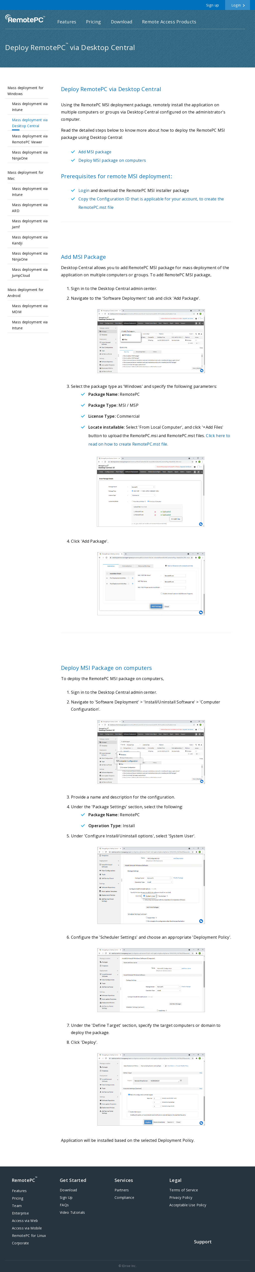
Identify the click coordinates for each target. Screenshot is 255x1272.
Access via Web (25, 1220)
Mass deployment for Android (25, 292)
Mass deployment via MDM (30, 308)
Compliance (124, 1197)
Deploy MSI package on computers (112, 160)
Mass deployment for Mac (25, 175)
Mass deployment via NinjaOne (30, 155)
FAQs (64, 1205)
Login (236, 4)
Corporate (20, 1243)
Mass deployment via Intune (30, 106)
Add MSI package (95, 152)
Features (66, 22)
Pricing (93, 22)
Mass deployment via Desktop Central (30, 122)
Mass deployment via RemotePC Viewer (30, 139)
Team (17, 1205)
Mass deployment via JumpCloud (30, 272)
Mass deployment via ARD (30, 207)
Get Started (73, 1180)
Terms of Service (183, 1190)
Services (124, 1180)
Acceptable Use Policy (187, 1205)
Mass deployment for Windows (25, 90)
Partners (122, 1190)
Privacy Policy (180, 1197)
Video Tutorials (72, 1212)
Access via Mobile (27, 1228)
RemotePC (25, 18)
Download (121, 22)
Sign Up (66, 1197)
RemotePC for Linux (29, 1235)
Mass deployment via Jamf (30, 224)
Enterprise (20, 1213)
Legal (175, 1180)
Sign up (212, 4)
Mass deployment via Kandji (30, 240)
